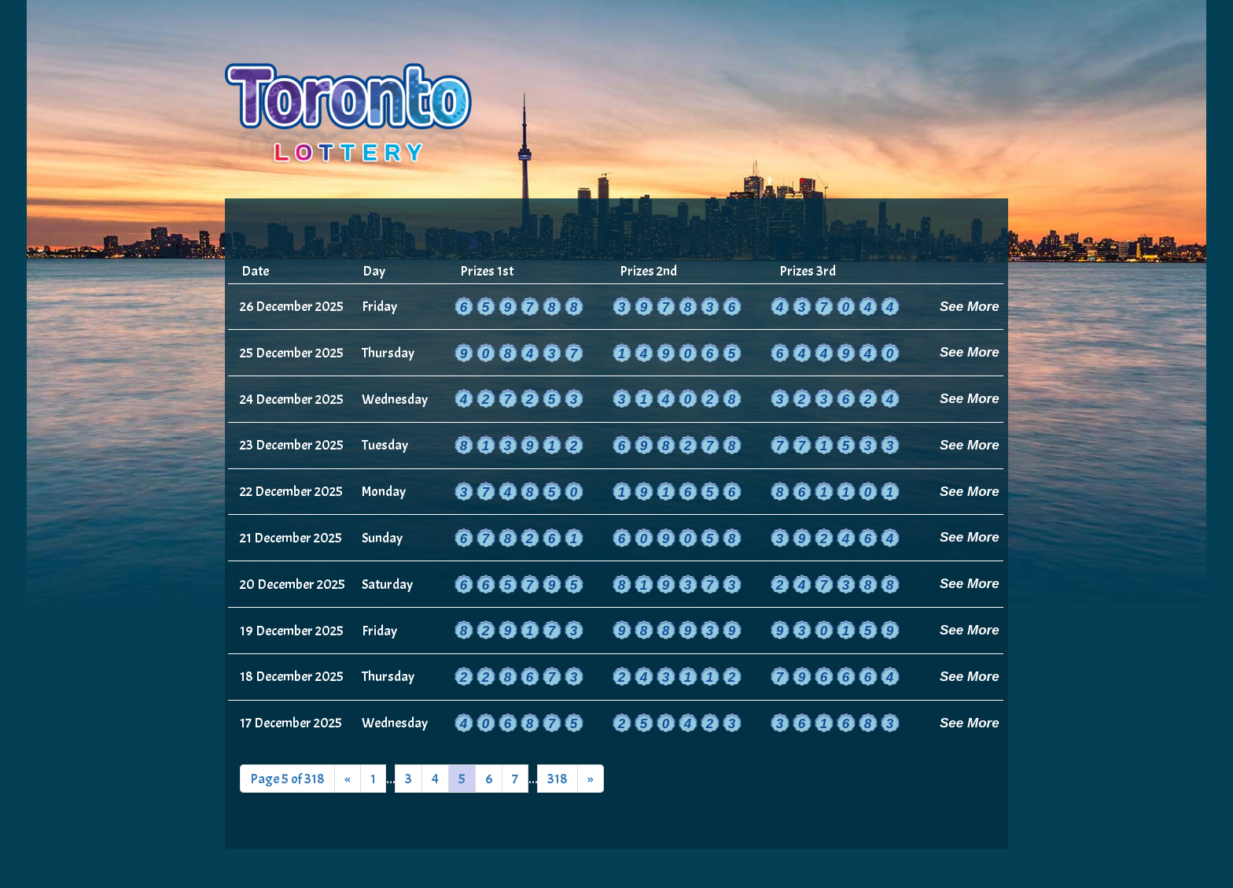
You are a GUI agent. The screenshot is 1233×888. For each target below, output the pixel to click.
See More (969, 306)
